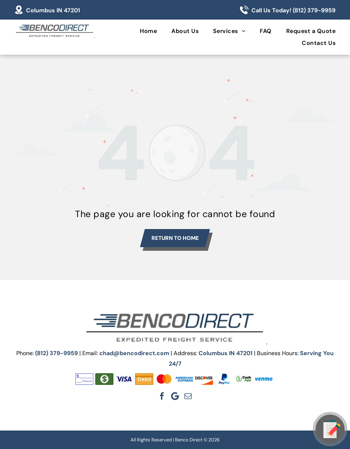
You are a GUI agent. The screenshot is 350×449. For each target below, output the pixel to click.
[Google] (175, 396)
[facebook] (162, 396)
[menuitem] (141, 31)
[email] (188, 396)
